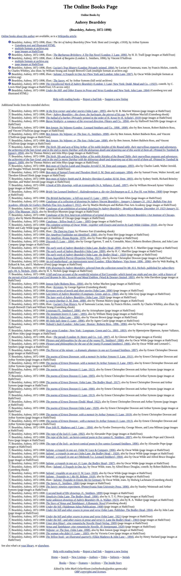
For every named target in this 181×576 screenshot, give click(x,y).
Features (83, 562)
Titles (104, 557)
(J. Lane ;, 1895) (77, 198)
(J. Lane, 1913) (70, 395)
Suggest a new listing (116, 99)
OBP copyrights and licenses (90, 571)
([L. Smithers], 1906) (85, 340)
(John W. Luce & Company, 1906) (81, 450)
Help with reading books (66, 99)
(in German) (77, 479)
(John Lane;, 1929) (72, 408)
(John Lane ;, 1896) (63, 317)
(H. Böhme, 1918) (70, 476)
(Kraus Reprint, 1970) (66, 238)
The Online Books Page (90, 7)
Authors (93, 557)
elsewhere (43, 545)
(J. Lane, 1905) (89, 363)
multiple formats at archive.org (31, 48)
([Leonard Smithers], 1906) (88, 343)
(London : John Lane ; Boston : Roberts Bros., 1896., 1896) (86, 324)
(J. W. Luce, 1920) (72, 473)
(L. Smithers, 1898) (77, 134)
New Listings (79, 557)
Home (54, 557)
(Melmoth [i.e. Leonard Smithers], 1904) (84, 456)
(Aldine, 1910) (101, 224)
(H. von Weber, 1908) (104, 191)
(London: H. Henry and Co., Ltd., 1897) (81, 337)
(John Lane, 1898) (77, 140)
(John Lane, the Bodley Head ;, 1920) (86, 254)
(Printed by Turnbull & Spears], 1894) (93, 149)
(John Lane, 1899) (75, 251)
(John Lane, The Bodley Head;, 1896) (72, 496)
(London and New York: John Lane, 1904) (98, 90)
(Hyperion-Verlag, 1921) (73, 258)
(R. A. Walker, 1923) (82, 499)
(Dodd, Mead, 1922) (73, 401)
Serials (126, 557)
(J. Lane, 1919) (89, 414)
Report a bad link (92, 99)
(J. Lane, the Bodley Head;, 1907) (80, 463)
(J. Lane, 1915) (70, 369)
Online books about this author (18, 36)
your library (27, 545)
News (72, 562)
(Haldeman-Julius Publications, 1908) (75, 506)
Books (62, 562)
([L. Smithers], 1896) (63, 310)
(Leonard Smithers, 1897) (92, 350)
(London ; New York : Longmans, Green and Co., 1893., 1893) (86, 330)
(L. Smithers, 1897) (89, 437)
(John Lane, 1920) (75, 297)
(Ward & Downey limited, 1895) (92, 276)
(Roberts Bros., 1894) (64, 283)
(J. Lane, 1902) (65, 433)
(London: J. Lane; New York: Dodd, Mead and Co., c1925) (101, 83)
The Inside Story (113, 562)
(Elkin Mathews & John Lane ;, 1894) (90, 536)
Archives (96, 562)
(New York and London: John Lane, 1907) (93, 74)
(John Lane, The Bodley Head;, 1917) (83, 382)
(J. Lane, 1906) (70, 388)
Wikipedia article (67, 36)
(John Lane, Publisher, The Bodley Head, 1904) (99, 510)
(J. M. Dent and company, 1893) (90, 165)
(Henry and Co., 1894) (87, 121)
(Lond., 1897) (87, 185)
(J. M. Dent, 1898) (66, 300)
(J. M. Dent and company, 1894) (89, 172)
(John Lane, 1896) (79, 290)
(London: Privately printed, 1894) (83, 67)
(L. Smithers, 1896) (63, 483)
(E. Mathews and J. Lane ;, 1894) (69, 427)
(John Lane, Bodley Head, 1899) (83, 247)
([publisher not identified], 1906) (71, 234)
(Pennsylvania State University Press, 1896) (87, 486)
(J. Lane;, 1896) (65, 320)
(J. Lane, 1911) (89, 356)
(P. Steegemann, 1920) (85, 526)
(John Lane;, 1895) (76, 111)
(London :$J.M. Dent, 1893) (89, 178)
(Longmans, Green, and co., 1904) (82, 293)
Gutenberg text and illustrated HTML (35, 45)
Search (65, 557)
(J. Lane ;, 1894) (60, 241)
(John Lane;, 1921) (84, 516)
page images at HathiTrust (29, 51)
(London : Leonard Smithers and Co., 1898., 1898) (87, 127)
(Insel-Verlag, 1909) (81, 523)
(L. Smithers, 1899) (74, 493)
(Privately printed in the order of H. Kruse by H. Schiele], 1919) (93, 117)
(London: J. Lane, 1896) (90, 54)
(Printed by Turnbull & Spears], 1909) (93, 159)
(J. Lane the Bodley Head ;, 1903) (92, 519)
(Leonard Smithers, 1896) (92, 443)
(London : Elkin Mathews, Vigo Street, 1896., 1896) (98, 261)
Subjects (114, 557)
